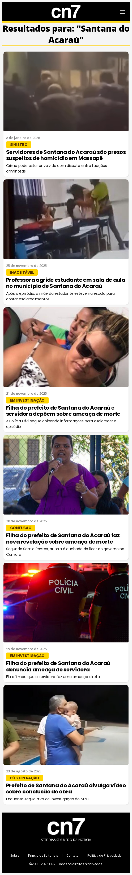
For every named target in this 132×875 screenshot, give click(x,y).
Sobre (14, 855)
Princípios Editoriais (43, 855)
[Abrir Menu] (122, 12)
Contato (72, 855)
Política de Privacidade (104, 855)
